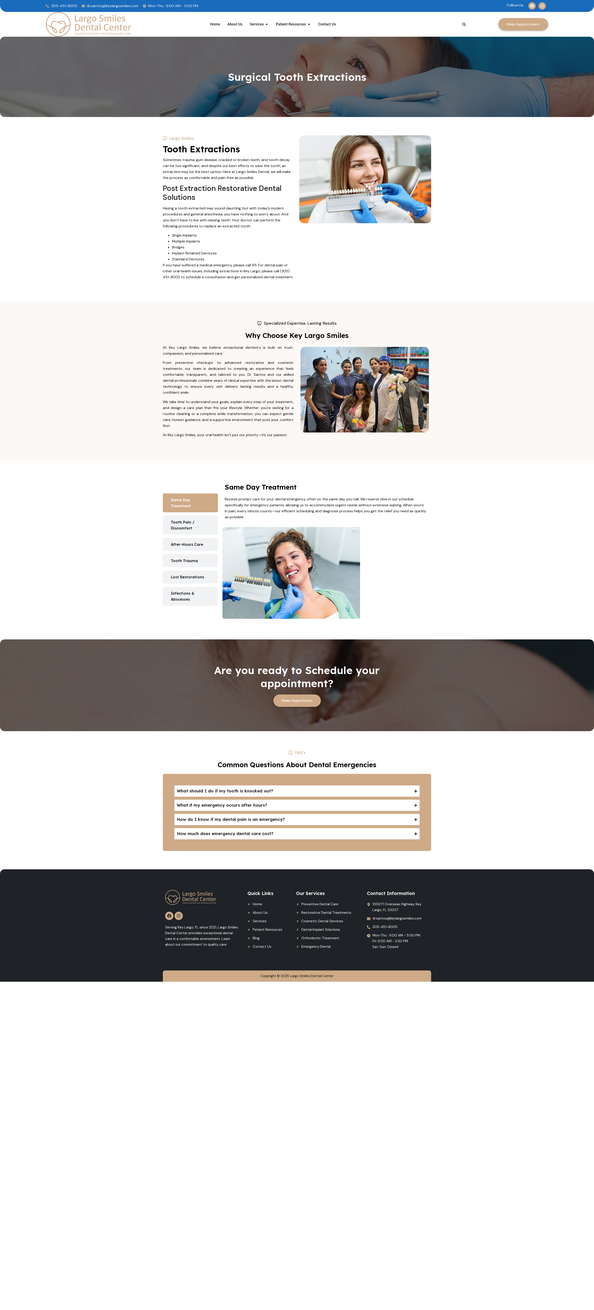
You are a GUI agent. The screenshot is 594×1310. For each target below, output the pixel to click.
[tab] (190, 502)
